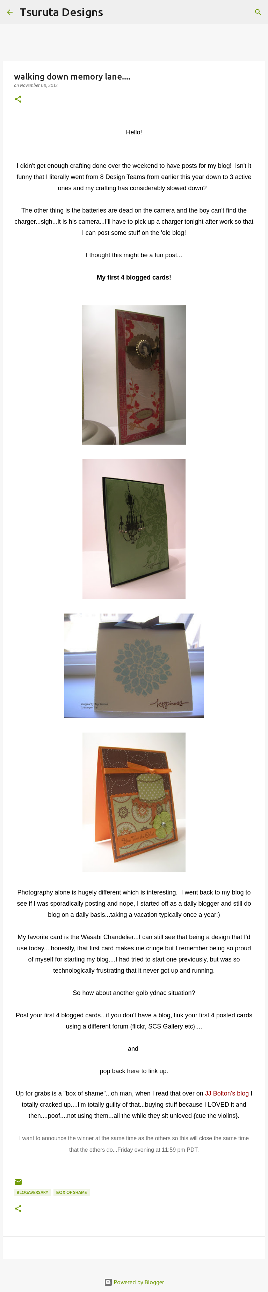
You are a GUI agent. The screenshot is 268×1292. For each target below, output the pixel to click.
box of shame (71, 1192)
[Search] (113, 12)
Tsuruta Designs (61, 12)
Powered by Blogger (134, 1282)
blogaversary (32, 1192)
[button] (18, 99)
